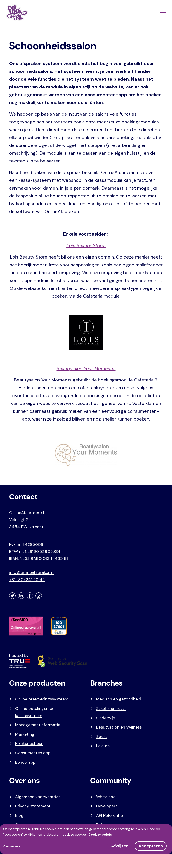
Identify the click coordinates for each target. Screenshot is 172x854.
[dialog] (86, 839)
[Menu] (162, 13)
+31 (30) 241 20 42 (27, 579)
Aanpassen (11, 846)
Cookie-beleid (100, 834)
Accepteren (150, 846)
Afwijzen (120, 846)
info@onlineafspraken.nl (31, 572)
